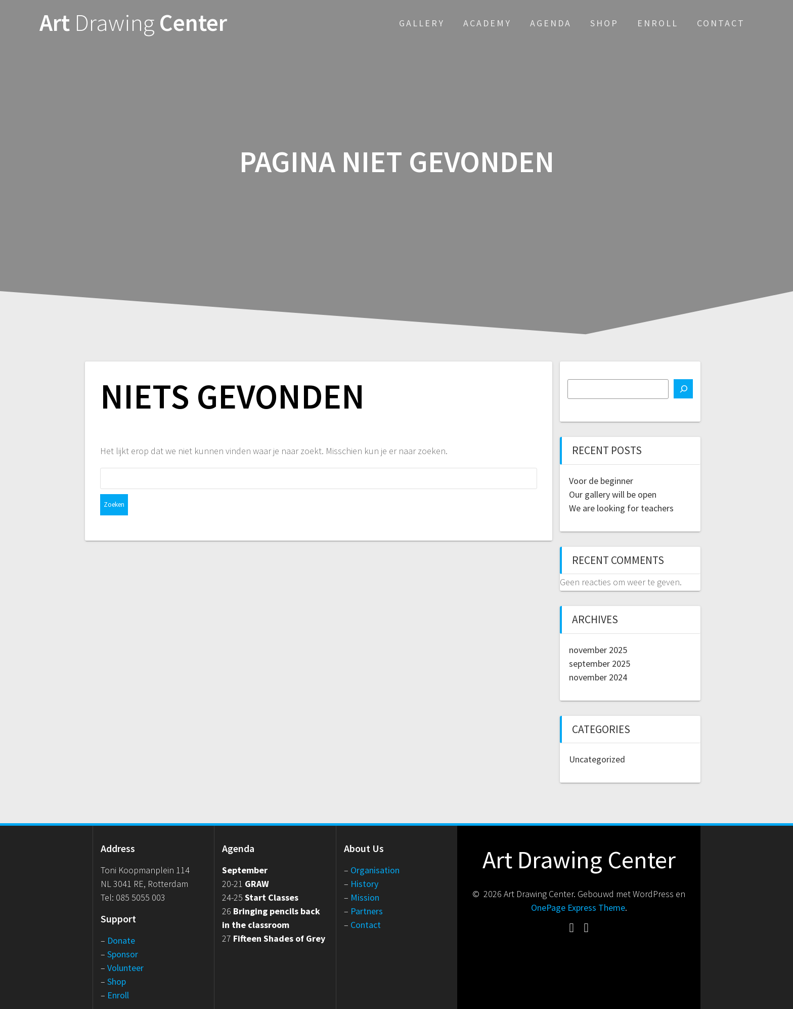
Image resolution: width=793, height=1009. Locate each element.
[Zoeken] (683, 388)
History (364, 884)
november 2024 (598, 677)
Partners (366, 911)
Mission (364, 897)
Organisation (375, 870)
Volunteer (125, 968)
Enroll (657, 23)
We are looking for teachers (621, 508)
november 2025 (598, 650)
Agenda (550, 23)
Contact (721, 23)
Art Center (133, 23)
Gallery (422, 23)
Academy (487, 23)
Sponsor (122, 954)
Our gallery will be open (612, 494)
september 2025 (599, 663)
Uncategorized (597, 759)
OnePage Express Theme (578, 907)
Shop (604, 23)
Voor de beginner (601, 481)
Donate (121, 940)
